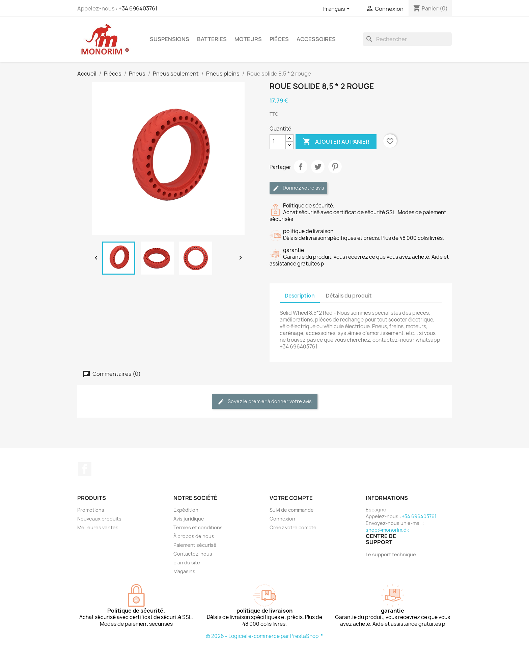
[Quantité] (278, 141)
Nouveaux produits (99, 518)
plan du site (186, 562)
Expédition (185, 510)
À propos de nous (193, 536)
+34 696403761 (138, 8)
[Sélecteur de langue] (337, 9)
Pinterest (335, 166)
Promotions (90, 510)
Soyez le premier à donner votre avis (265, 401)
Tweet (318, 166)
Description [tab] (300, 295)
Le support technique (391, 554)
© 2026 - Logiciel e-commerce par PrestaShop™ (265, 636)
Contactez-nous (192, 554)
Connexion (282, 518)
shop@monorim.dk (387, 530)
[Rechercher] (407, 39)
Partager (300, 166)
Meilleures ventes (97, 527)
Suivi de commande (292, 510)
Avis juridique (188, 518)
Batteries (212, 39)
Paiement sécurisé (195, 545)
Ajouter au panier (336, 141)
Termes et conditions (198, 527)
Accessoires (316, 39)
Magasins (184, 571)
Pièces (279, 39)
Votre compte (291, 498)
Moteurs (248, 39)
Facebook (84, 469)
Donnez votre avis (298, 188)
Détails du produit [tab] (349, 295)
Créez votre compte (293, 527)
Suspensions (169, 39)
